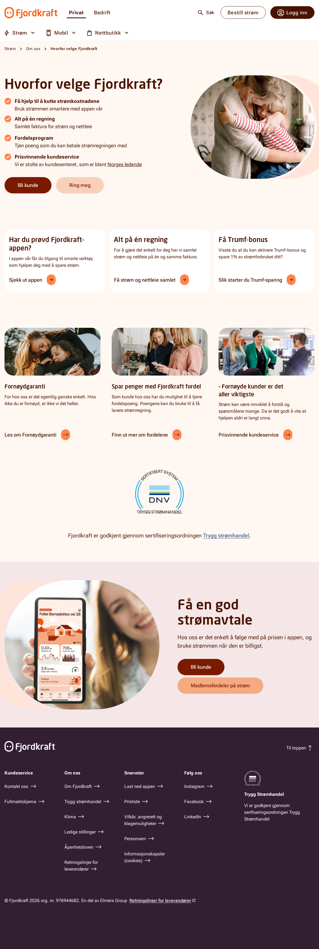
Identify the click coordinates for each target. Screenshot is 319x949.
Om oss (33, 48)
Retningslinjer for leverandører (160, 900)
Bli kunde (28, 185)
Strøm (10, 48)
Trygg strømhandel (226, 535)
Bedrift (102, 12)
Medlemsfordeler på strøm (220, 685)
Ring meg (80, 185)
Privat (76, 12)
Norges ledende (124, 164)
